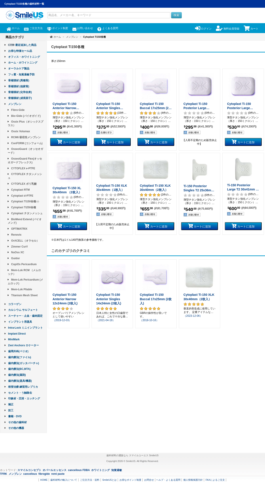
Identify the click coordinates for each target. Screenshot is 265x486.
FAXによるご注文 (215, 480)
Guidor (15, 258)
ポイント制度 (57, 28)
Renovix (16, 234)
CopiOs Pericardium (24, 264)
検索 (176, 15)
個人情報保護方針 (193, 480)
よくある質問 (107, 28)
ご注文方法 (33, 28)
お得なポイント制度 (130, 480)
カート (251, 28)
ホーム (13, 28)
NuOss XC (17, 252)
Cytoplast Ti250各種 (23, 207)
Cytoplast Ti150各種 (25, 201)
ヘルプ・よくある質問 (168, 480)
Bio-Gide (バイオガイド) (26, 115)
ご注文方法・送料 (89, 480)
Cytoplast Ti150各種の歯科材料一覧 (24, 3)
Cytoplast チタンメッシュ (27, 213)
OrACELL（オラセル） (25, 240)
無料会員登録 (227, 28)
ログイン (203, 28)
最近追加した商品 (25, 45)
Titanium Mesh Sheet (24, 295)
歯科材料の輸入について (63, 480)
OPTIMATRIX (19, 228)
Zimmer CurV (19, 246)
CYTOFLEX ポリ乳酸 (24, 183)
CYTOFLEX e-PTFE (23, 168)
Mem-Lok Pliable (21, 289)
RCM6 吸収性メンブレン (26, 137)
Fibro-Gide (18, 110)
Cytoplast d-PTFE (22, 195)
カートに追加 (68, 142)
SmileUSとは (109, 480)
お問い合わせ (82, 28)
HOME (43, 480)
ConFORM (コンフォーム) (27, 143)
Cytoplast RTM (20, 189)
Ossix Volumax (20, 131)
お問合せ (149, 480)
